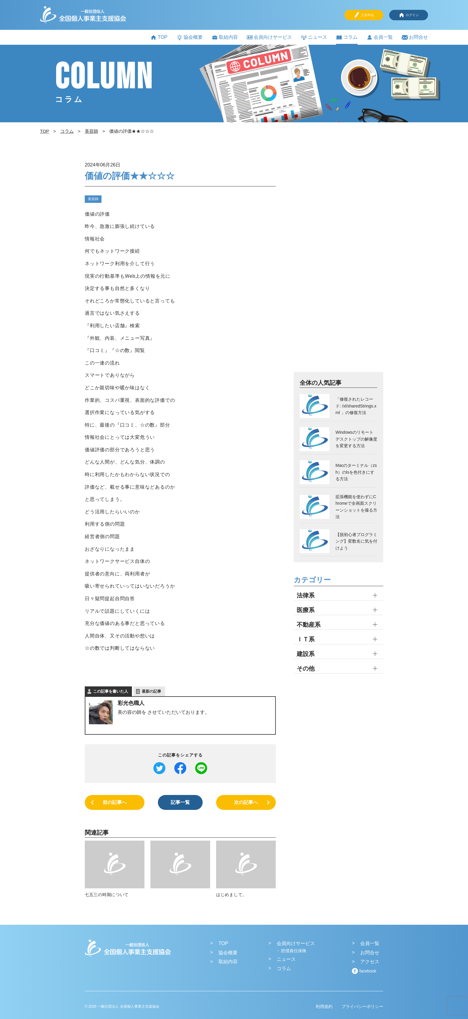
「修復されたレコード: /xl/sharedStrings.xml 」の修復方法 (355, 406)
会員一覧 (380, 37)
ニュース (314, 37)
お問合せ (415, 37)
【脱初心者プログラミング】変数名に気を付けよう (356, 541)
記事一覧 (180, 802)
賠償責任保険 (293, 950)
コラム (347, 37)
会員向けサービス (269, 37)
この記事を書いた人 (110, 691)
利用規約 (324, 1006)
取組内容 (225, 37)
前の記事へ (115, 802)
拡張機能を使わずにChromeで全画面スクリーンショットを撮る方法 (356, 506)
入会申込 (364, 15)
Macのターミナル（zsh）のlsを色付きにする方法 (356, 472)
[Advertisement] (338, 265)
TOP (158, 37)
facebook (367, 971)
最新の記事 (151, 691)
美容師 (93, 199)
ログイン (408, 15)
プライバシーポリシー (362, 1006)
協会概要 (189, 37)
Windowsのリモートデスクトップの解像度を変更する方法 (356, 439)
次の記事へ (246, 802)
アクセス (369, 961)
